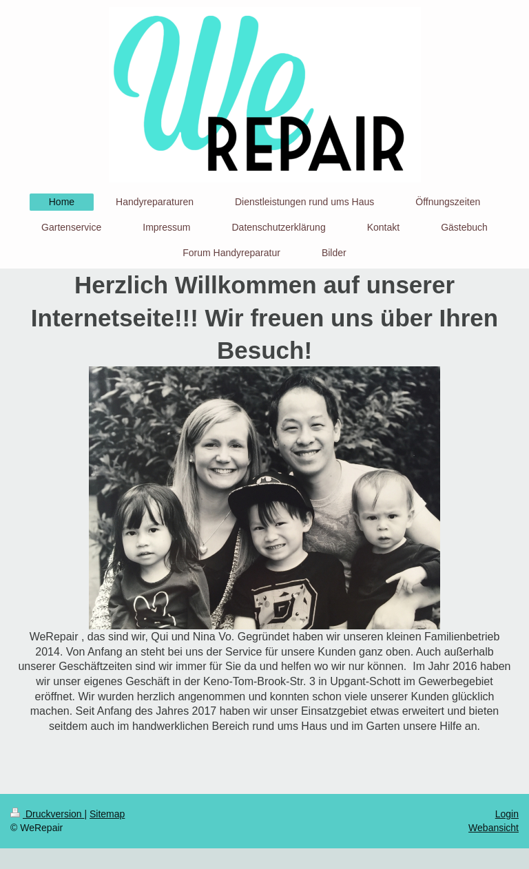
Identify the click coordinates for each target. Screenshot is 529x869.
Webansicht (493, 827)
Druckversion (47, 813)
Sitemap (107, 813)
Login (507, 813)
